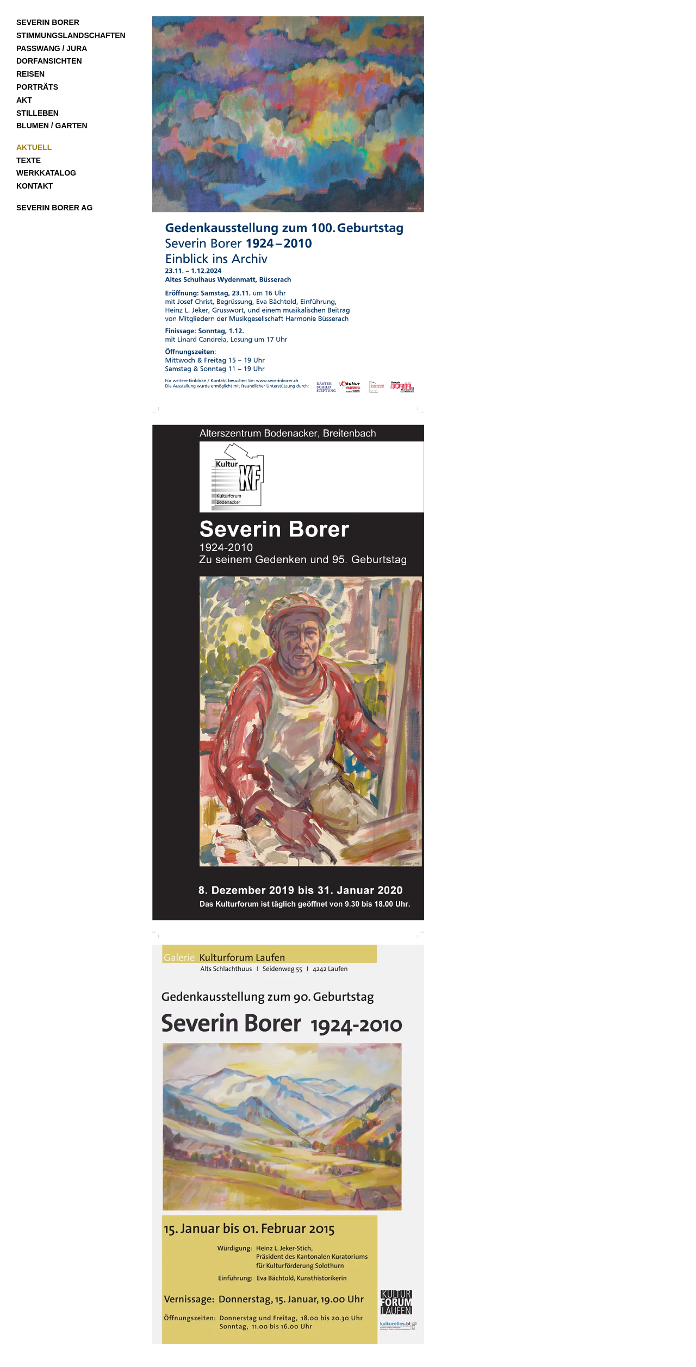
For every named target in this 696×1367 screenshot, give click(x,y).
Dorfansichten (49, 61)
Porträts (37, 87)
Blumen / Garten (52, 125)
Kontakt (34, 186)
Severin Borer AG (54, 207)
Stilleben (37, 113)
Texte (28, 160)
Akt (24, 100)
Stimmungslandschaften (71, 35)
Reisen (30, 74)
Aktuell (34, 147)
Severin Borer (47, 22)
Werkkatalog (46, 172)
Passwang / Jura (51, 48)
